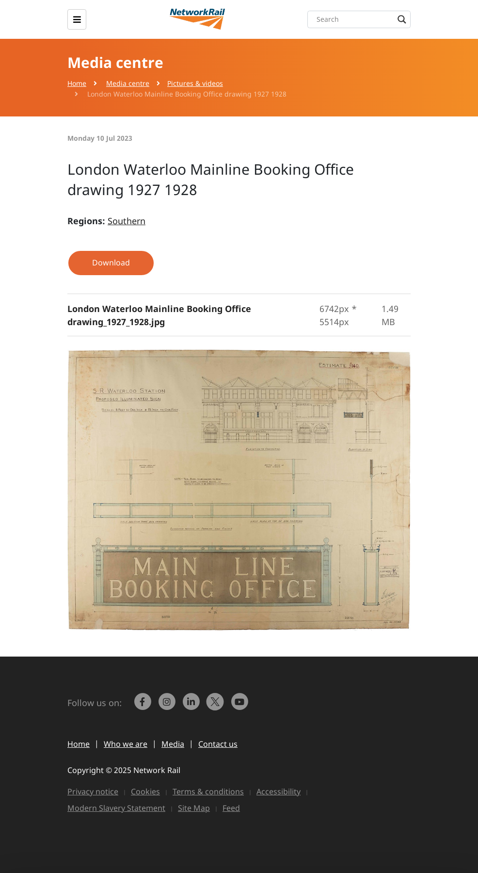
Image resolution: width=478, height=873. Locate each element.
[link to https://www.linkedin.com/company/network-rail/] (192, 706)
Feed (231, 808)
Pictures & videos (195, 83)
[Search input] (361, 19)
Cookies (145, 791)
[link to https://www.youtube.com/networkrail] (240, 706)
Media (172, 744)
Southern (126, 221)
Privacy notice (92, 791)
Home (76, 83)
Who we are (125, 744)
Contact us (218, 744)
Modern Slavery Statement (116, 808)
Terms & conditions (208, 791)
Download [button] (111, 262)
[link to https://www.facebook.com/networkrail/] (143, 706)
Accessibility (278, 791)
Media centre (127, 83)
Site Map (194, 808)
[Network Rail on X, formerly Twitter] (216, 706)
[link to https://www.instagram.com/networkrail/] (168, 706)
